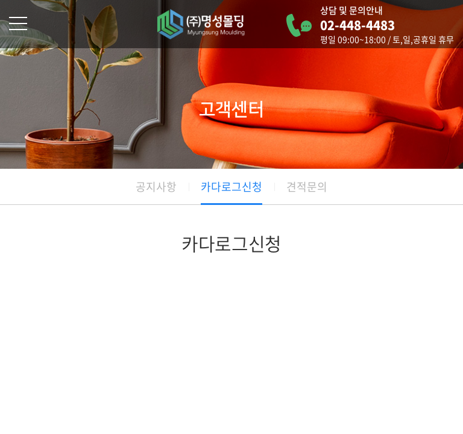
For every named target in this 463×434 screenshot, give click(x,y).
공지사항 (156, 186)
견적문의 (306, 186)
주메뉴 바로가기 (0, 0)
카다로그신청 (231, 186)
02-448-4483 (357, 25)
